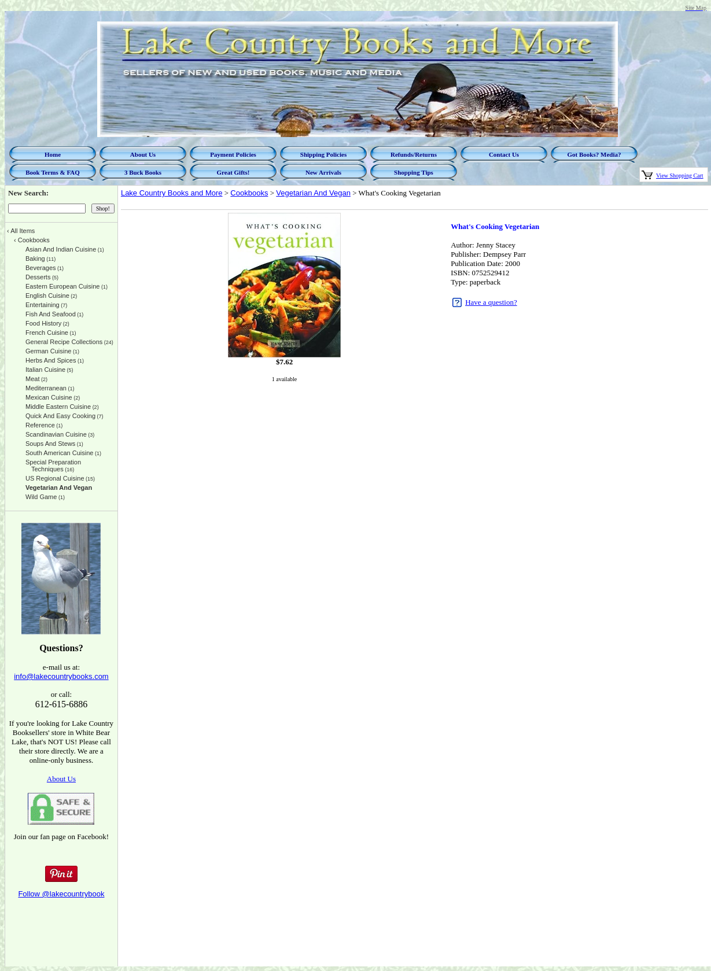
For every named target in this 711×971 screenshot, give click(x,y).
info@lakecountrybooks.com (61, 676)
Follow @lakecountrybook (61, 893)
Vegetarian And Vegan (313, 193)
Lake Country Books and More (172, 193)
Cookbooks (249, 193)
